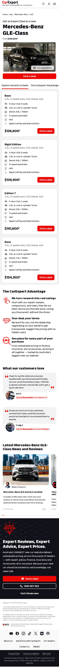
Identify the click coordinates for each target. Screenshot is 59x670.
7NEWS (36, 646)
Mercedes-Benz (21, 14)
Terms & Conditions (31, 653)
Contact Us (24, 646)
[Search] (43, 4)
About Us (8, 641)
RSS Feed (47, 653)
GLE (31, 14)
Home (5, 14)
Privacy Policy (14, 653)
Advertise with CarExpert (28, 641)
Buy (11, 14)
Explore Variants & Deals (15, 85)
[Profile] (49, 4)
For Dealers (49, 641)
